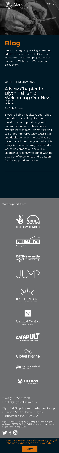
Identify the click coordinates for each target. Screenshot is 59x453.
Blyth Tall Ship (16, 5)
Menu (50, 3)
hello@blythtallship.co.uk (21, 402)
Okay (29, 449)
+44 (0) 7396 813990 (17, 398)
